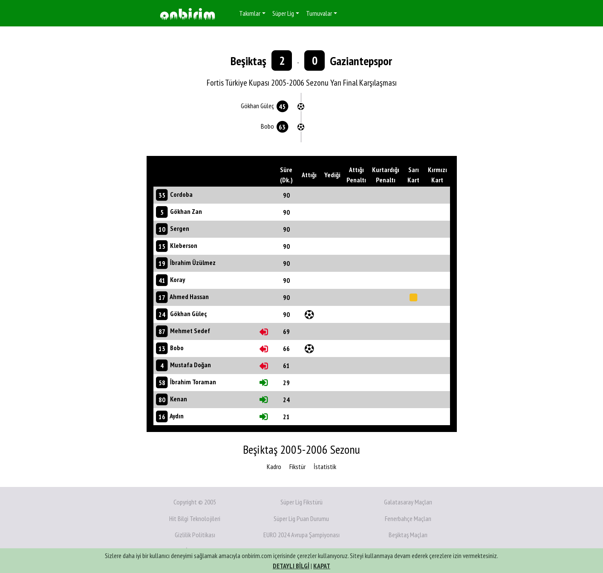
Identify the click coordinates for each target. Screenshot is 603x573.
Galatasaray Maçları (408, 502)
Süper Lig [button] (283, 13)
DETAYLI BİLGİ (291, 565)
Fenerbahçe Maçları (408, 518)
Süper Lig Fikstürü (301, 502)
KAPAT (321, 565)
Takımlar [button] (249, 13)
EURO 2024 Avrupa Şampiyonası (301, 534)
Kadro (274, 466)
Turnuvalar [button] (319, 13)
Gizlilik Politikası (195, 534)
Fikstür (297, 466)
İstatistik (325, 466)
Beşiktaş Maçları (408, 534)
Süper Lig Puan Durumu (301, 518)
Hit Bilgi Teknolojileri (194, 518)
